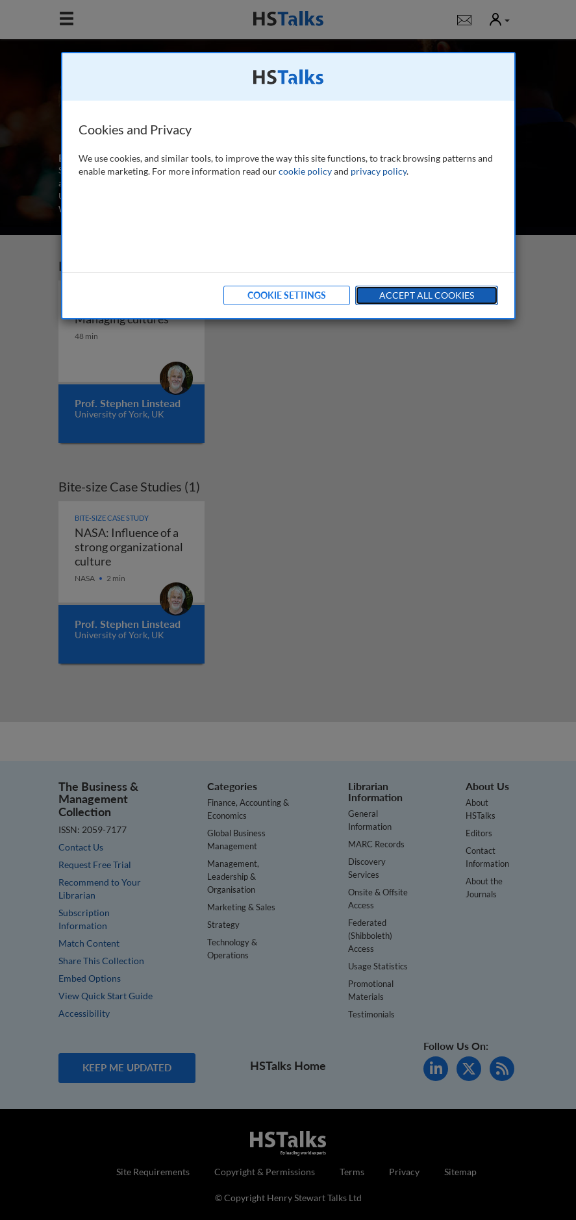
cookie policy (305, 171)
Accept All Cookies (426, 295)
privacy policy (379, 171)
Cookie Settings (286, 295)
